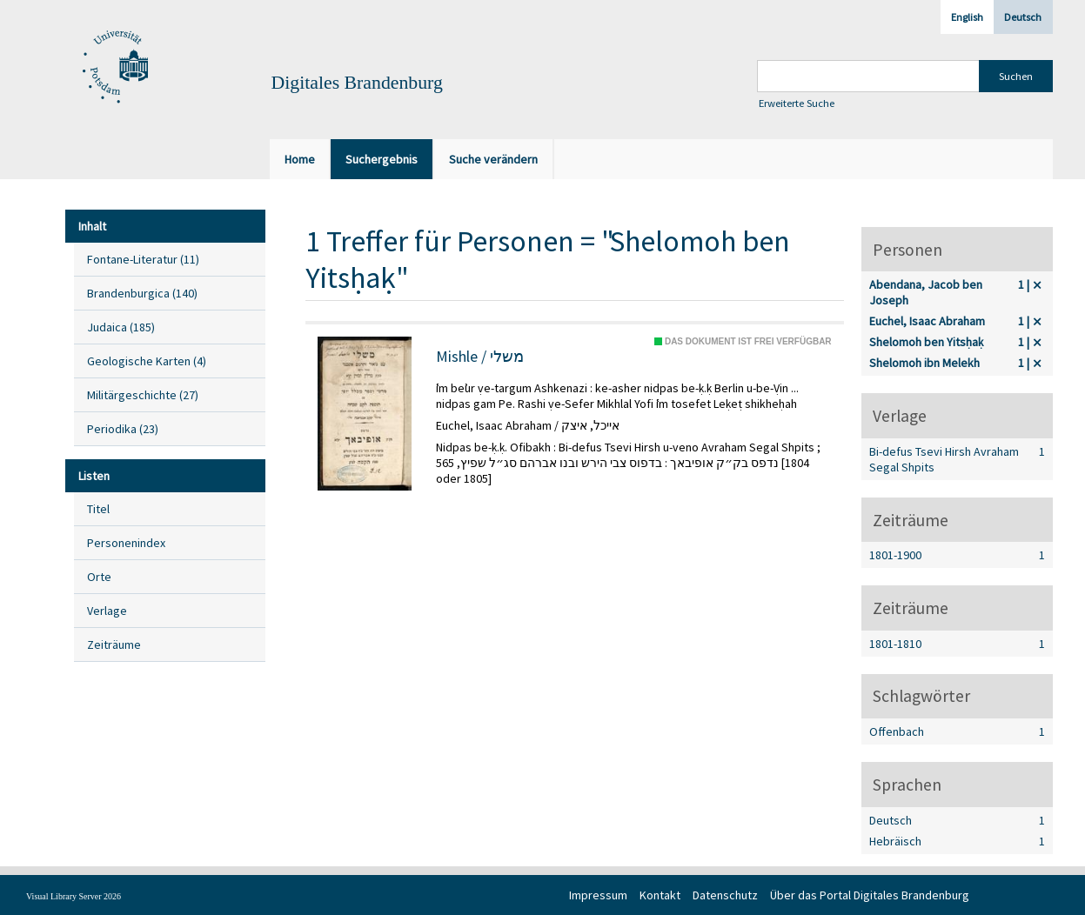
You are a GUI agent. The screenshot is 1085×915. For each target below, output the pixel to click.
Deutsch (1022, 16)
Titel (98, 509)
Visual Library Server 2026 (73, 896)
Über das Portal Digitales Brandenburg (869, 895)
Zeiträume (114, 644)
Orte (99, 576)
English (967, 16)
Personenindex (126, 543)
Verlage (107, 610)
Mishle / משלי (480, 356)
